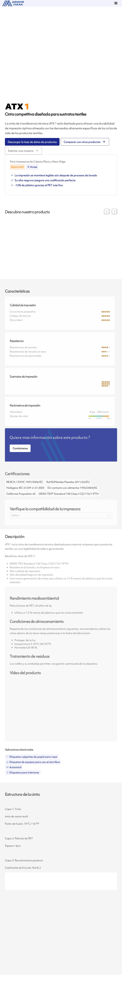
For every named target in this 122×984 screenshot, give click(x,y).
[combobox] (11, 523)
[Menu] (116, 3)
